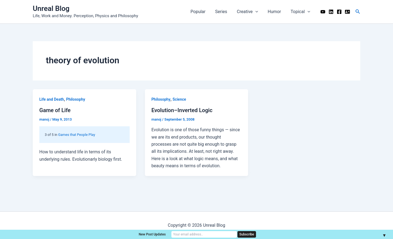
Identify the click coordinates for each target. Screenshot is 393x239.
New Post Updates (152, 234)
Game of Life (55, 110)
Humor (275, 11)
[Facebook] (339, 11)
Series (224, 11)
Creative (249, 12)
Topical (300, 12)
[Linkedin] (331, 11)
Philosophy (75, 99)
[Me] (347, 11)
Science (179, 99)
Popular (202, 11)
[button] (357, 11)
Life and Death (51, 99)
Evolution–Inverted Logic (182, 110)
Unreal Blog (51, 8)
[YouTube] (322, 11)
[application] (257, 12)
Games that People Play (76, 135)
